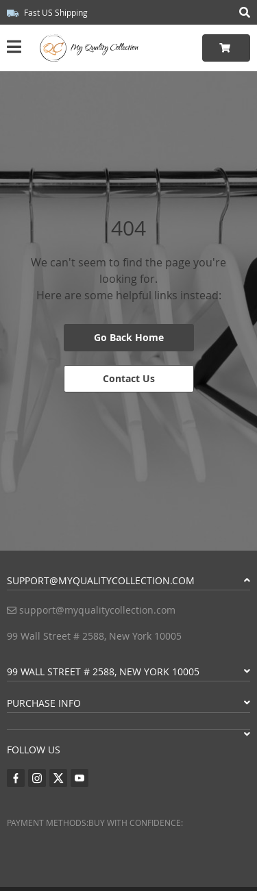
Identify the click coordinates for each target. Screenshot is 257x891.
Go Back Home (129, 337)
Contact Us (129, 378)
